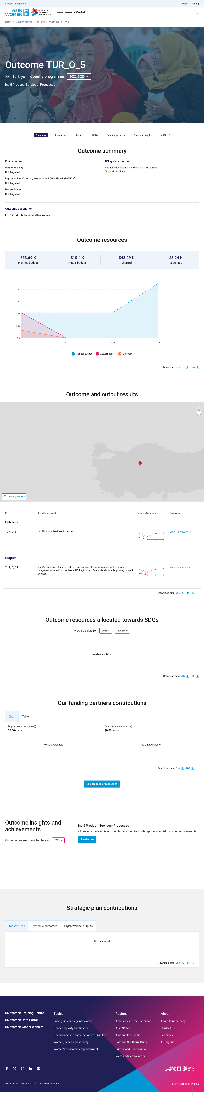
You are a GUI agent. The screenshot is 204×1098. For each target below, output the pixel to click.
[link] (184, 541)
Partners (135, 15)
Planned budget (84, 359)
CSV (183, 373)
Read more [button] (87, 845)
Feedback (167, 1041)
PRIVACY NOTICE (29, 1089)
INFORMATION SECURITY (51, 1089)
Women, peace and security (71, 1048)
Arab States (123, 1034)
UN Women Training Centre (24, 1018)
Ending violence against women (74, 1027)
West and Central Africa (131, 1062)
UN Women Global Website (24, 1032)
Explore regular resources (102, 789)
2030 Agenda (156, 15)
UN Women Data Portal (21, 1025)
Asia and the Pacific (128, 1041)
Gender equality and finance (71, 1034)
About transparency (173, 1027)
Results (118, 15)
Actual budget (107, 359)
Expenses (127, 359)
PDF (193, 373)
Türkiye (41, 27)
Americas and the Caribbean (133, 1027)
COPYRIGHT (178, 1089)
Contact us (168, 1034)
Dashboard (181, 15)
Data (184, 3)
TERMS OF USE (11, 1089)
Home (8, 27)
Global (8, 3)
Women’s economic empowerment (76, 1055)
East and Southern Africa (131, 1048)
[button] (140, 469)
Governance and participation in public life (80, 1041)
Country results (24, 27)
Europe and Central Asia (131, 1055)
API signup (167, 1048)
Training (194, 3)
